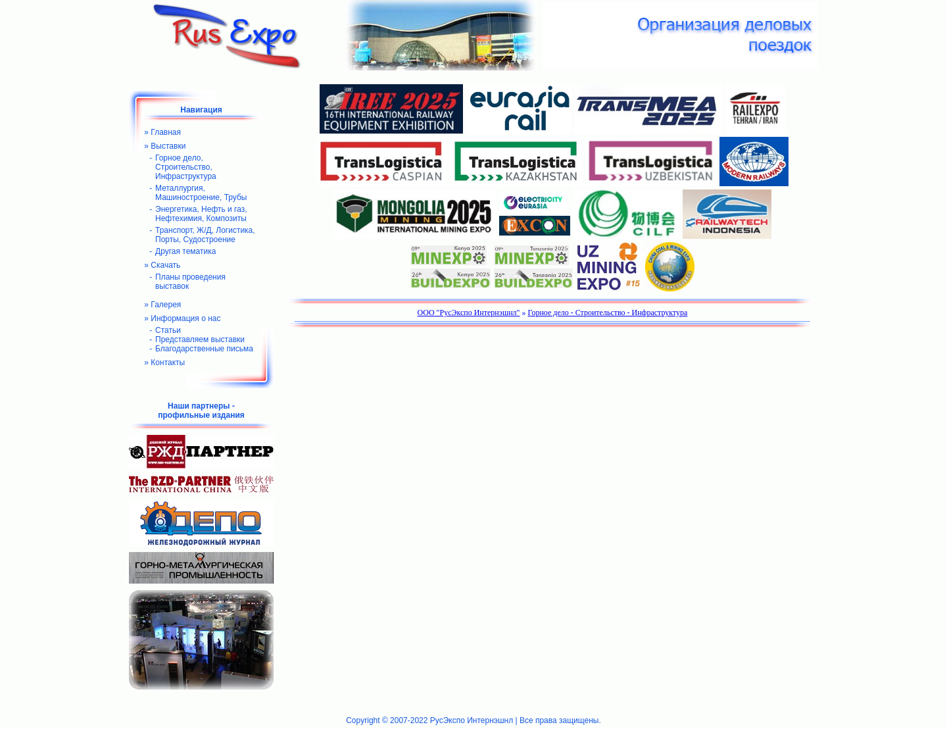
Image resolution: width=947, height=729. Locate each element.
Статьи (168, 330)
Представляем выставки (200, 339)
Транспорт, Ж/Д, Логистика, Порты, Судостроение (205, 235)
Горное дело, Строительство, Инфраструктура (185, 167)
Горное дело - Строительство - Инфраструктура (608, 312)
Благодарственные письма (204, 348)
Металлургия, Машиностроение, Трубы (201, 193)
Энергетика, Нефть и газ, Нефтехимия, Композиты (201, 214)
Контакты (168, 362)
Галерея (166, 304)
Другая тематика (185, 251)
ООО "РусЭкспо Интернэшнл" (469, 312)
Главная (166, 132)
